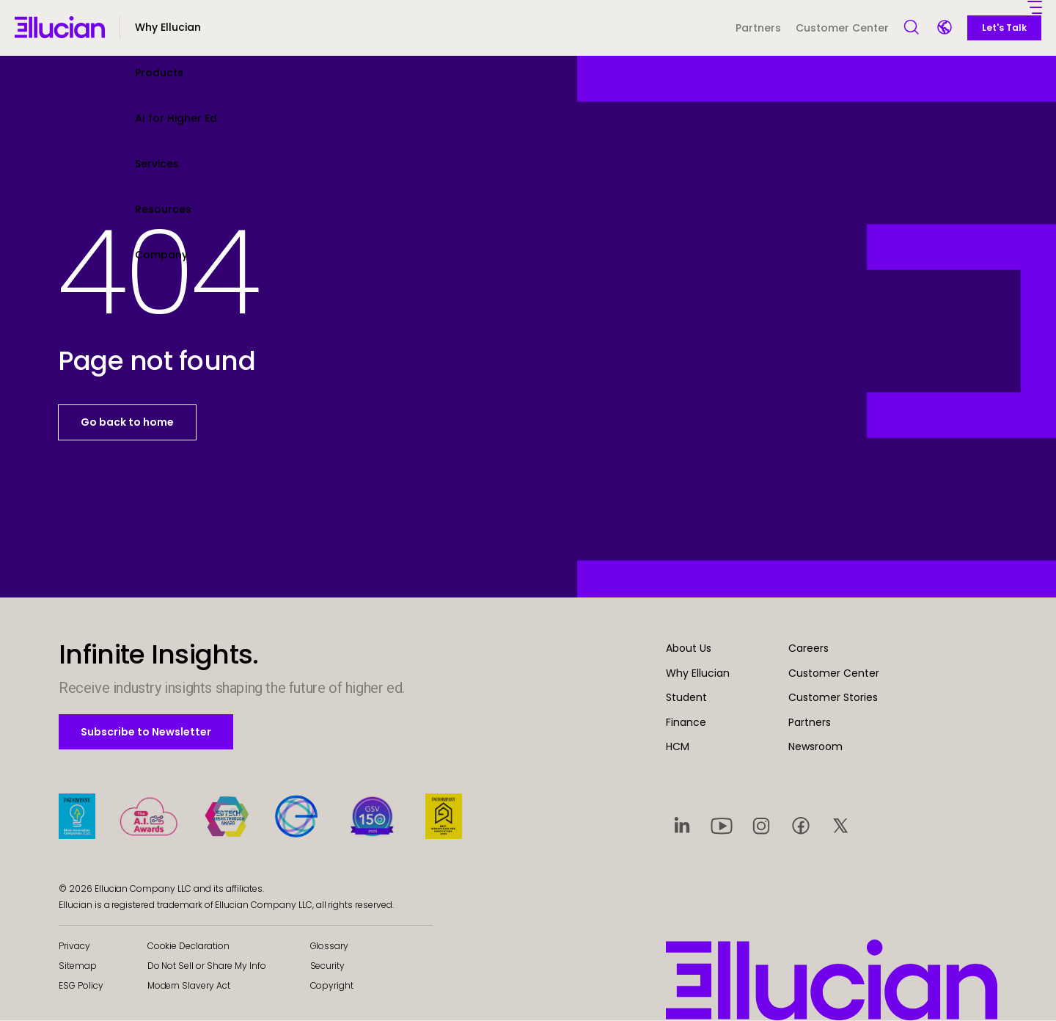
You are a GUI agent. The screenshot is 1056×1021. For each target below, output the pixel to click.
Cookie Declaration (188, 946)
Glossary (329, 946)
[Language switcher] (946, 28)
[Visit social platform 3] (761, 825)
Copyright (332, 985)
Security (327, 965)
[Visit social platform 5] (840, 825)
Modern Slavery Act (188, 985)
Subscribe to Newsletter (145, 731)
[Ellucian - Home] (60, 27)
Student (686, 697)
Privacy (74, 946)
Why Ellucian (698, 673)
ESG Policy (81, 985)
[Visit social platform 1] (682, 825)
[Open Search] (912, 28)
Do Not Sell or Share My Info (206, 965)
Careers (808, 648)
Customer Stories (833, 697)
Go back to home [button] (127, 422)
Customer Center (842, 28)
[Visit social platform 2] (721, 825)
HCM (677, 746)
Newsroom (815, 746)
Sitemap (78, 965)
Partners (758, 28)
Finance (686, 722)
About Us (688, 648)
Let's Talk (1004, 27)
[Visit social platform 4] (800, 825)
